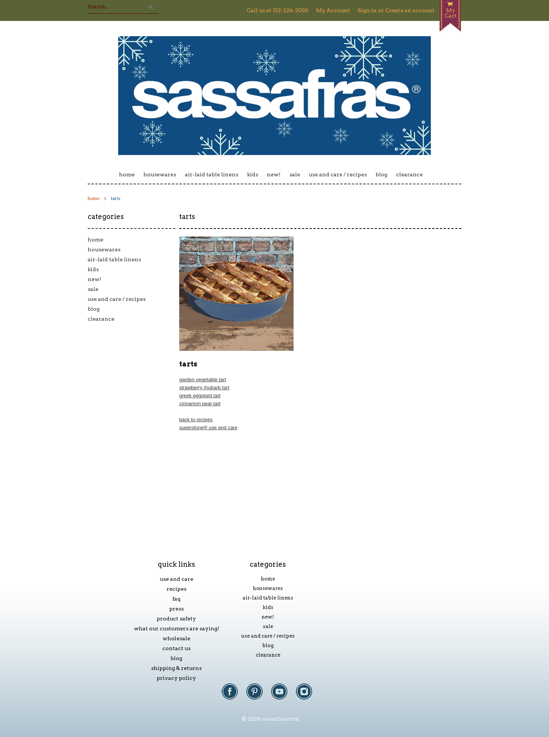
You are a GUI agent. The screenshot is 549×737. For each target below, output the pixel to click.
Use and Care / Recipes (338, 174)
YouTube (283, 695)
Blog (381, 174)
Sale (294, 174)
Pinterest (258, 695)
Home (127, 174)
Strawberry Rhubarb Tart (204, 387)
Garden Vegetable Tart (202, 379)
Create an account (410, 10)
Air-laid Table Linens (211, 174)
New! (274, 174)
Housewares (159, 174)
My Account (333, 10)
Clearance (409, 174)
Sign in (367, 10)
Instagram (307, 695)
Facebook (233, 695)
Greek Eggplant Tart (199, 395)
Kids (252, 174)
